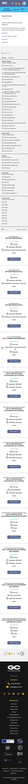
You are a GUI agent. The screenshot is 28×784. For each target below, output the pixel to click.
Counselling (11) (7, 82)
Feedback (13, 773)
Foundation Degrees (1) (9, 193)
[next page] (22, 654)
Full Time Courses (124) (9, 137)
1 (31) (4, 202)
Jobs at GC (23, 9)
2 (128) (5, 205)
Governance (14, 722)
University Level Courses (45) (11, 140)
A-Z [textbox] (2, 229)
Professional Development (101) (11, 145)
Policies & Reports (14, 714)
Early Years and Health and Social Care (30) (13, 85)
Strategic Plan (14, 720)
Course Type (14, 172)
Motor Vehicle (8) (7, 120)
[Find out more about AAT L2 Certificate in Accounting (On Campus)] (14, 396)
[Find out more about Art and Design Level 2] (14, 259)
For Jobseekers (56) (8, 148)
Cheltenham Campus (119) (10, 160)
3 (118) (4, 207)
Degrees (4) (6, 177)
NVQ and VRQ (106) (8, 185)
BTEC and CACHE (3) (8, 179)
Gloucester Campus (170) (10, 165)
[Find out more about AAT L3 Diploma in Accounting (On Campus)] (14, 572)
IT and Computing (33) (9, 107)
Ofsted (14, 712)
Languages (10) (7, 115)
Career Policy (14, 728)
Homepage (16, 28)
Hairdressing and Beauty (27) (11, 104)
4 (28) (4, 210)
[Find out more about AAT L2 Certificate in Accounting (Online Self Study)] (14, 537)
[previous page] (6, 654)
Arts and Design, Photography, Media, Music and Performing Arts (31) (13, 69)
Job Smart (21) (7, 109)
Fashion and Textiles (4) (9, 96)
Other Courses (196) (8, 187)
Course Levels (14, 198)
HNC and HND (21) (8, 190)
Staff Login (14, 704)
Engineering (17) (7, 89)
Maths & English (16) (8, 117)
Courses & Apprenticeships (6, 9)
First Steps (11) (7, 99)
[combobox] (5, 230)
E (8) (4, 218)
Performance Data (14, 725)
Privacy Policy (13, 768)
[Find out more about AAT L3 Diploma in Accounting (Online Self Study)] (14, 642)
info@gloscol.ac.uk (16, 687)
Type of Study (14, 133)
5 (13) (4, 213)
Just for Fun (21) (7, 151)
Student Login (14, 706)
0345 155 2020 (15, 683)
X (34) (4, 223)
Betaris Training (14, 731)
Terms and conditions (17, 771)
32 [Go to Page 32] (18, 653)
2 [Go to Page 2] (11, 653)
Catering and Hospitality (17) (11, 77)
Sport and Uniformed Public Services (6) (14, 123)
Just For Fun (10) (7, 112)
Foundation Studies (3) (9, 101)
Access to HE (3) (7, 65)
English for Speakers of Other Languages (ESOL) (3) (11, 92)
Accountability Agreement (14, 717)
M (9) (4, 221)
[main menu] (24, 3)
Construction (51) (7, 79)
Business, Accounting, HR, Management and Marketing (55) (14, 73)
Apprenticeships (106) (9, 143)
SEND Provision (14, 733)
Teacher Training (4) (8, 125)
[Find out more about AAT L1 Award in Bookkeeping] (14, 361)
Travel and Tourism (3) (9, 128)
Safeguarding (14, 709)
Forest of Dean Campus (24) (10, 162)
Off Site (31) (6, 168)
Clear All (11, 57)
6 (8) (4, 215)
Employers (16, 9)
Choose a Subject (14, 61)
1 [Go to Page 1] (9, 653)
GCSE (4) (5, 182)
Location (14, 155)
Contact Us (5, 42)
